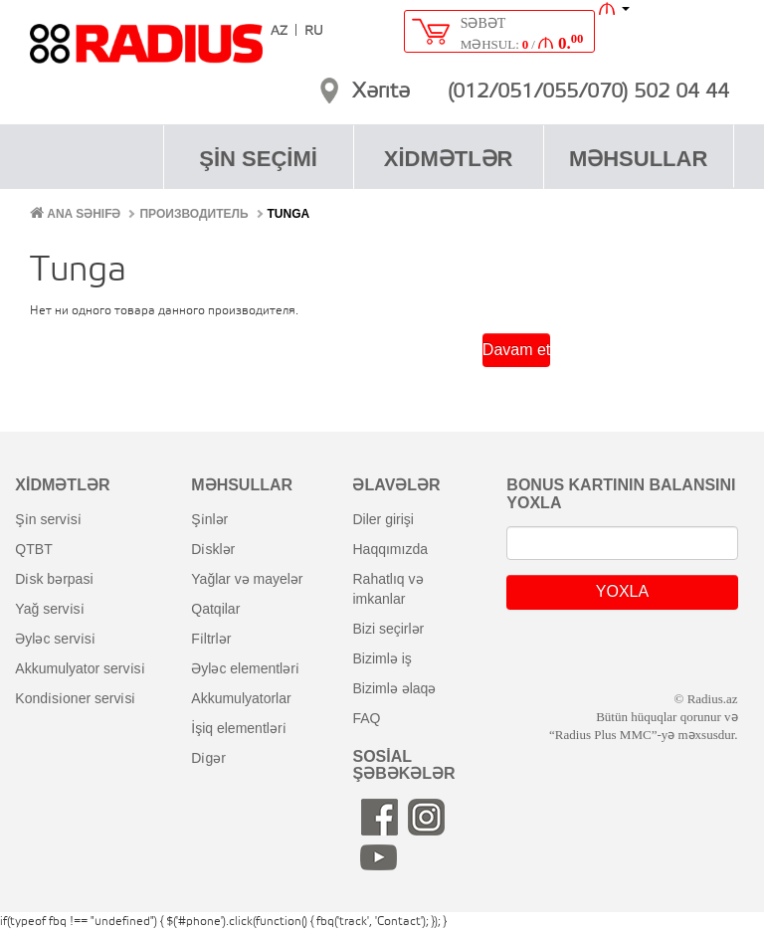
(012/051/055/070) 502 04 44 (588, 92)
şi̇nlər (209, 519)
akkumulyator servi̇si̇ (79, 668)
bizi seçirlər (388, 629)
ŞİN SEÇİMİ (258, 158)
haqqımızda (390, 549)
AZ (279, 31)
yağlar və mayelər (246, 579)
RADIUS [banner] (146, 53)
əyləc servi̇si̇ (55, 639)
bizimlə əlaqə (394, 688)
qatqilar (215, 609)
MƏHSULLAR (638, 158)
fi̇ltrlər (211, 639)
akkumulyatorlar (240, 698)
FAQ (366, 718)
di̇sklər (213, 549)
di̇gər (208, 758)
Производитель (193, 214)
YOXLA (622, 591)
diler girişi (382, 519)
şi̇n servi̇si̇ (48, 519)
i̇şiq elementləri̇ (238, 728)
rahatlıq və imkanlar (387, 589)
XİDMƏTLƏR (448, 158)
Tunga (289, 214)
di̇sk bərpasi (54, 579)
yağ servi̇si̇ (49, 609)
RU (313, 31)
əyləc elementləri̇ (245, 668)
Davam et (516, 349)
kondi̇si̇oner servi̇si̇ (75, 698)
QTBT (33, 549)
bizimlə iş (381, 658)
